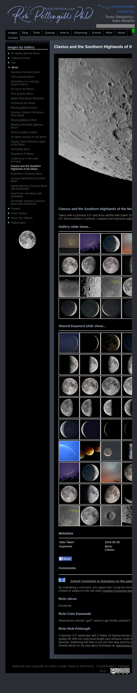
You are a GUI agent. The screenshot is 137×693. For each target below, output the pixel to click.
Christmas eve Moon (23, 103)
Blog (25, 32)
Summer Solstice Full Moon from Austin (27, 114)
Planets (14, 208)
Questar (50, 32)
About (121, 32)
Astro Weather (123, 21)
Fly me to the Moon (22, 89)
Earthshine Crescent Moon (26, 173)
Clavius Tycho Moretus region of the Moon (28, 143)
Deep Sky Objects (20, 218)
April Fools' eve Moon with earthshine (26, 195)
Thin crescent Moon (22, 76)
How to (64, 32)
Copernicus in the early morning (24, 160)
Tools (36, 32)
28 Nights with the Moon (24, 53)
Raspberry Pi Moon (22, 153)
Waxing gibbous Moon (24, 120)
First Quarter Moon (22, 93)
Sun (12, 62)
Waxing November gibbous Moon (27, 126)
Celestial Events (19, 58)
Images (12, 32)
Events (96, 32)
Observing (80, 32)
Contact (13, 37)
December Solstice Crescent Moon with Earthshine (28, 203)
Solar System (17, 213)
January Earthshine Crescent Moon (28, 180)
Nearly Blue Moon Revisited (27, 98)
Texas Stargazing (119, 17)
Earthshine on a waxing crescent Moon (25, 83)
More (109, 32)
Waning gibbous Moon (24, 107)
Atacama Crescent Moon (25, 72)
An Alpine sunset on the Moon (28, 137)
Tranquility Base (20, 149)
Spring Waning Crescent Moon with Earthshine (29, 187)
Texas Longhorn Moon (24, 132)
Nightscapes (17, 222)
